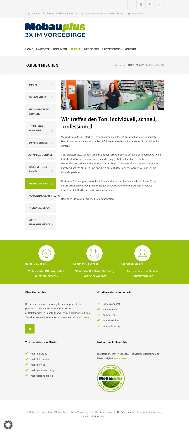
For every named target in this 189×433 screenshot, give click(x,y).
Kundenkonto (138, 13)
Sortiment (59, 49)
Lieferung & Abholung (35, 128)
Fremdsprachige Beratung (38, 112)
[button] (8, 425)
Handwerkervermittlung (42, 195)
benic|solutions (91, 416)
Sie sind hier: (120, 65)
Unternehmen (111, 49)
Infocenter (91, 49)
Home (29, 49)
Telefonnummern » (67, 13)
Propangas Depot (39, 207)
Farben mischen (37, 183)
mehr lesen (82, 317)
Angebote (42, 49)
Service (75, 49)
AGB (116, 412)
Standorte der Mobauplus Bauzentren (104, 13)
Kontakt (130, 49)
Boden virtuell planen (37, 169)
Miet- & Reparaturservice (39, 222)
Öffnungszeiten (54, 271)
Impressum (105, 412)
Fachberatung (37, 97)
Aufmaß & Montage (40, 154)
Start (131, 65)
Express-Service (37, 142)
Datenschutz (127, 412)
